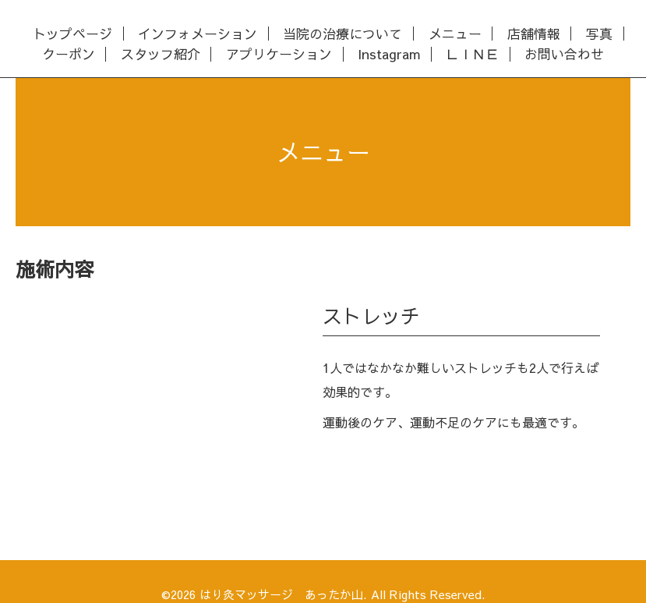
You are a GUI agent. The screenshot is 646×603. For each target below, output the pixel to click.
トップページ (72, 34)
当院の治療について (342, 34)
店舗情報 (533, 34)
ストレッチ (371, 315)
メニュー (455, 34)
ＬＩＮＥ (472, 54)
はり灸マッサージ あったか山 (281, 594)
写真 (599, 34)
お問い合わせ (564, 54)
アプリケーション (279, 54)
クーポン (68, 54)
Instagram (389, 54)
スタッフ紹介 (160, 54)
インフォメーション (197, 34)
